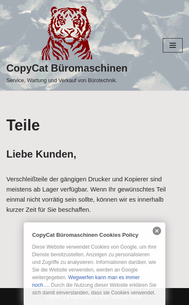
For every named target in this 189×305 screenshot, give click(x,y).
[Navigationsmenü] (173, 45)
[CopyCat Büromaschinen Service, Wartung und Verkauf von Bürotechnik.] (67, 45)
